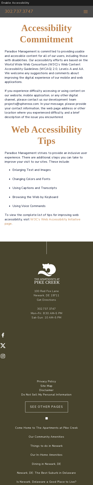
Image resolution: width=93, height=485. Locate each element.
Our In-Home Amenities (46, 455)
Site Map (46, 386)
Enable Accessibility (15, 3)
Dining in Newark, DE (46, 464)
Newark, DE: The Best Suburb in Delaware (46, 473)
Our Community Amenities (46, 437)
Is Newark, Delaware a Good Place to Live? (46, 482)
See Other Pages (46, 407)
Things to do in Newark (46, 446)
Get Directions (46, 300)
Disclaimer (46, 390)
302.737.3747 (19, 11)
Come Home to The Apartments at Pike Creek (46, 428)
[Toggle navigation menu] (85, 11)
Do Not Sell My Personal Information (46, 394)
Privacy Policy (46, 381)
